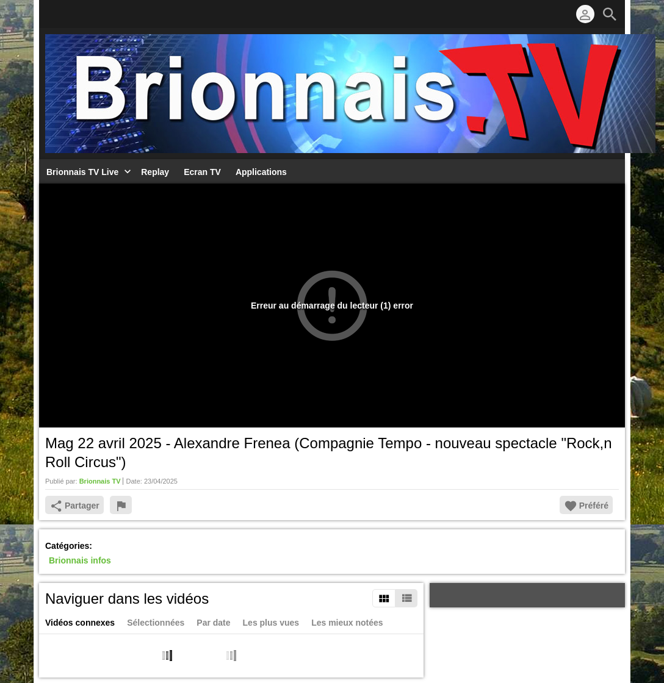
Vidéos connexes (80, 623)
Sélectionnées (155, 623)
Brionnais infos (80, 561)
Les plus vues (271, 623)
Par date (213, 623)
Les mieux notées (347, 623)
